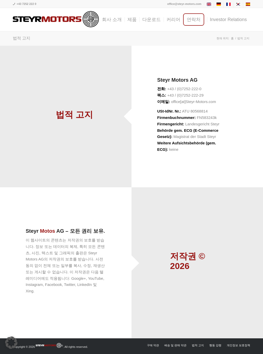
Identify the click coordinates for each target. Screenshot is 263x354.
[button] (11, 342)
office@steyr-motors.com (184, 3)
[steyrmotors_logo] (56, 19)
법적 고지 (21, 38)
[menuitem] (184, 4)
